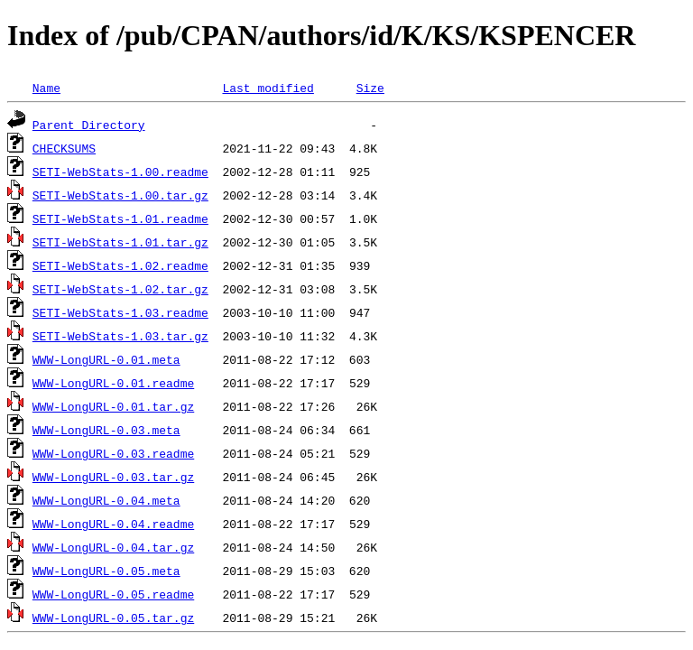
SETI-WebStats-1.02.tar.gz (120, 289)
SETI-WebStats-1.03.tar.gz (120, 336)
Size (370, 87)
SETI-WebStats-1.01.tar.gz (120, 242)
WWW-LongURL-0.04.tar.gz (113, 547)
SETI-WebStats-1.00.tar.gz (120, 195)
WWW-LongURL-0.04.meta (106, 500)
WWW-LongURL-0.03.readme (113, 453)
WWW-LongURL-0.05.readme (113, 594)
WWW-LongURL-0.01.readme (113, 383)
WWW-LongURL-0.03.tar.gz (113, 477)
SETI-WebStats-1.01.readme (120, 218)
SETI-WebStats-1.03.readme (120, 312)
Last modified (267, 87)
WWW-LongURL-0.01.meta (106, 359)
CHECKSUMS (64, 148)
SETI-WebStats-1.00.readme (120, 171)
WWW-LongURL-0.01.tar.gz (113, 406)
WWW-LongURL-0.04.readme (113, 523)
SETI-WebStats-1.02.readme (120, 265)
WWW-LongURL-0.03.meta (106, 430)
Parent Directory (88, 124)
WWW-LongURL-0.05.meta (106, 570)
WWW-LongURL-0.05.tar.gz (113, 617)
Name (46, 87)
